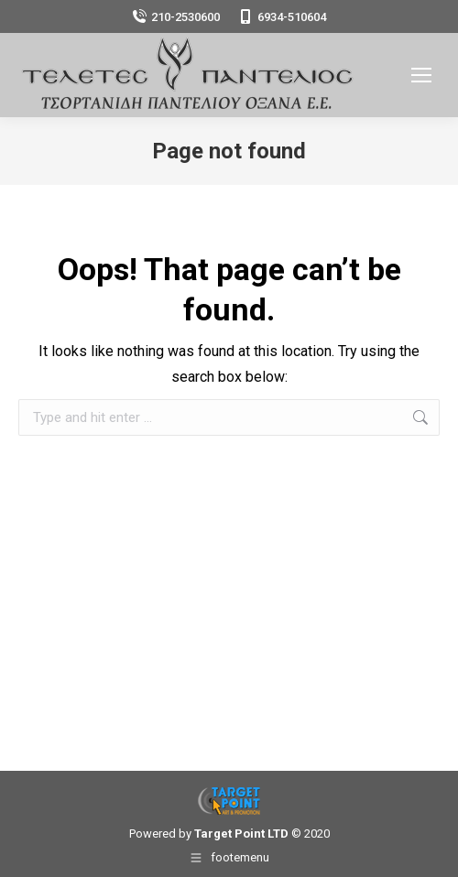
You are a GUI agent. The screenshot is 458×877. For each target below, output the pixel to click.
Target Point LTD (241, 833)
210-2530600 (176, 17)
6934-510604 (282, 17)
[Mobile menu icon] (421, 75)
